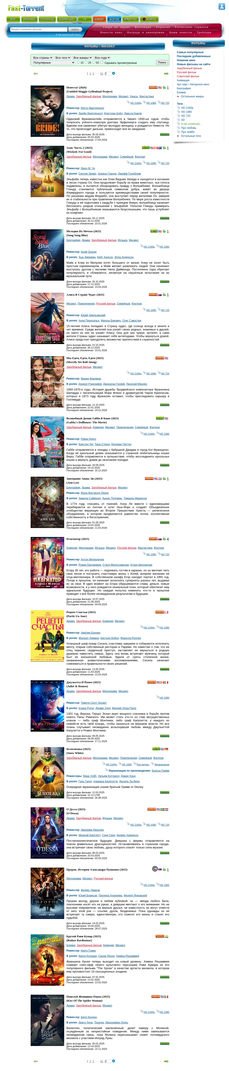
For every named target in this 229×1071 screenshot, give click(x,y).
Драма (70, 96)
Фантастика (146, 96)
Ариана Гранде (107, 173)
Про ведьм (141, 764)
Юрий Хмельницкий (93, 315)
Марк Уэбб (89, 776)
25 (89, 62)
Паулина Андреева (110, 895)
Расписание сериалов (191, 27)
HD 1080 (200, 111)
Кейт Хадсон (105, 257)
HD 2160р (200, 107)
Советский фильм (188, 76)
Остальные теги (191, 136)
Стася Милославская (115, 564)
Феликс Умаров (90, 890)
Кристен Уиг (85, 444)
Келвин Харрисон (127, 835)
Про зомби (200, 132)
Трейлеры (204, 32)
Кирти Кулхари (87, 956)
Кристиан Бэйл (113, 113)
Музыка (122, 240)
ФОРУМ (114, 19)
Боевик (181, 92)
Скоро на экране (116, 27)
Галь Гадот (85, 781)
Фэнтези (140, 156)
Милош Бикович (111, 320)
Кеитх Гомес (88, 950)
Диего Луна (85, 1022)
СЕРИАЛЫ (47, 19)
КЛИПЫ (149, 19)
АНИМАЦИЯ (66, 19)
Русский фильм (186, 72)
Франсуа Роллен (130, 638)
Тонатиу (99, 1022)
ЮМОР (99, 19)
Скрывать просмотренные (120, 63)
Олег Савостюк (131, 320)
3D (200, 119)
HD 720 (200, 115)
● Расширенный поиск (68, 34)
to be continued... (200, 123)
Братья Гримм (160, 770)
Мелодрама (109, 96)
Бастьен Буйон (109, 638)
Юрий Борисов (87, 895)
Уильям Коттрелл (108, 776)
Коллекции (143, 27)
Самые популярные (190, 52)
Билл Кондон (89, 1017)
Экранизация (160, 764)
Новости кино (111, 32)
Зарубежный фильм (189, 68)
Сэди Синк (108, 835)
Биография (184, 88)
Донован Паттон (121, 444)
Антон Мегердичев (92, 559)
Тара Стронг (102, 444)
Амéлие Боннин (90, 632)
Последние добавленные (194, 56)
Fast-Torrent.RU (31, 7)
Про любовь (200, 127)
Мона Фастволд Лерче (95, 493)
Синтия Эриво (87, 173)
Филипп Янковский (135, 895)
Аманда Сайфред (89, 498)
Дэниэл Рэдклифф (90, 384)
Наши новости (180, 32)
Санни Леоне (106, 956)
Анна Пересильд (88, 320)
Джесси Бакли (133, 113)
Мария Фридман (91, 378)
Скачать (164, 134)
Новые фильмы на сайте (193, 64)
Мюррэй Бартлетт (89, 835)
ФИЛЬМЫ (29, 19)
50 (97, 62)
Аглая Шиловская (141, 564)
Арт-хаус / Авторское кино (193, 84)
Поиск (162, 62)
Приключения (86, 303)
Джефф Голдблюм (129, 173)
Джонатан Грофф (114, 384)
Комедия (98, 427)
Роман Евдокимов (89, 564)
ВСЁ (13, 19)
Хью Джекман (86, 257)
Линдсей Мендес (136, 384)
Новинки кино (186, 60)
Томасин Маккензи (135, 498)
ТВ (84, 19)
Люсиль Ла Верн (129, 781)
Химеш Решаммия (127, 956)
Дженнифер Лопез (116, 1022)
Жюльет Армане (88, 638)
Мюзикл (123, 96)
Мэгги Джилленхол (92, 108)
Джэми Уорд (102, 708)
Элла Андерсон (124, 257)
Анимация (183, 80)
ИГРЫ (130, 19)
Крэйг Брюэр (89, 251)
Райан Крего (88, 439)
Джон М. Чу (88, 168)
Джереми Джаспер (92, 829)
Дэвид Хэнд (128, 776)
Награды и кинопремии (146, 32)
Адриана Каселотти (105, 781)
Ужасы (134, 96)
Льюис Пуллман (112, 498)
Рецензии (163, 27)
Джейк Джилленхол (90, 113)
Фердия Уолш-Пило (124, 708)
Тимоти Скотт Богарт (94, 702)
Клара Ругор (86, 708)
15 (82, 62)
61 (101, 73)
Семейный (126, 156)
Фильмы (198, 43)
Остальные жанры (192, 96)
